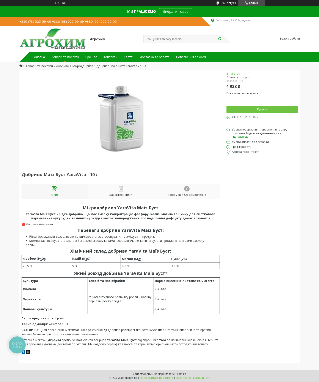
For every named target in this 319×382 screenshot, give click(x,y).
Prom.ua (181, 374)
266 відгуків (229, 3)
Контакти (110, 57)
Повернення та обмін (191, 57)
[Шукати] (220, 39)
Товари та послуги (65, 57)
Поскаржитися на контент (156, 378)
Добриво (62, 66)
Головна (38, 57)
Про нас (91, 57)
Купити (262, 109)
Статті (128, 57)
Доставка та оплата (155, 57)
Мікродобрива (82, 66)
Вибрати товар (176, 11)
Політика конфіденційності (193, 378)
